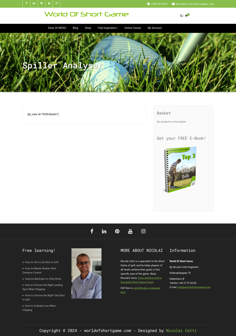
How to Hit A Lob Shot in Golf (41, 262)
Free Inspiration (108, 28)
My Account (155, 28)
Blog (75, 28)
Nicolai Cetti (180, 330)
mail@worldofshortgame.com (194, 287)
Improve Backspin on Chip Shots (43, 278)
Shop (88, 28)
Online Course (132, 28)
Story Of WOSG (57, 28)
